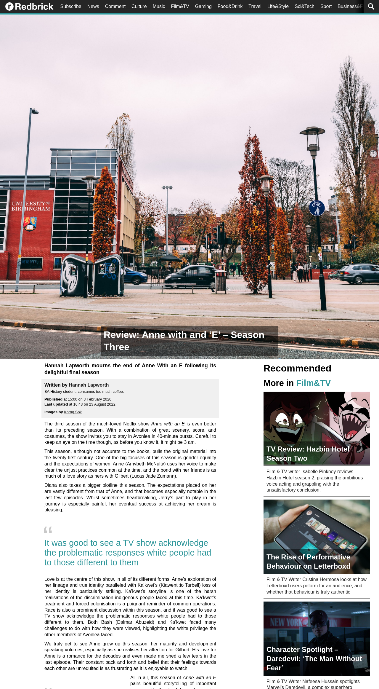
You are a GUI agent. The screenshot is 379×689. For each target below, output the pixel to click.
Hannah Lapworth (89, 384)
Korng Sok (73, 412)
